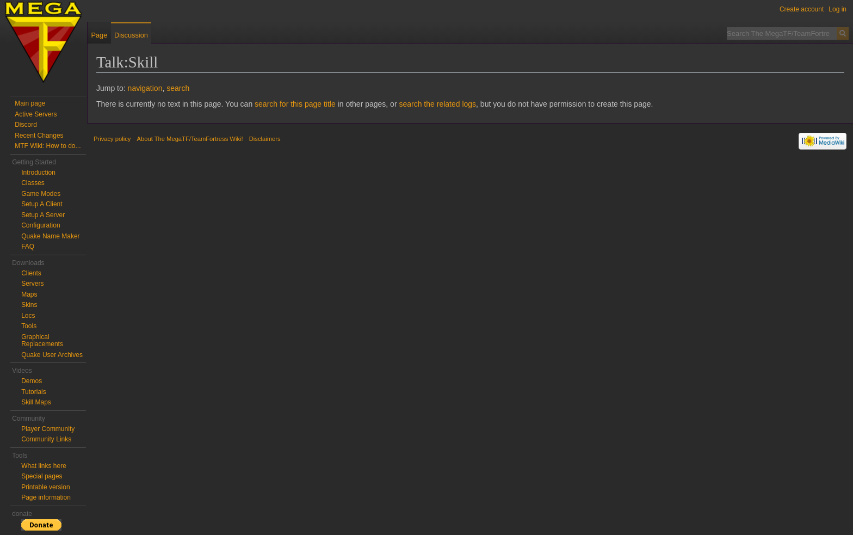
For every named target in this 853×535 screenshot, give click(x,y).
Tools (28, 326)
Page (99, 35)
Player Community (48, 429)
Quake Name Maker (50, 236)
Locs (28, 315)
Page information (46, 497)
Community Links (46, 439)
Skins (29, 305)
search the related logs (437, 104)
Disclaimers (265, 139)
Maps (29, 294)
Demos (31, 381)
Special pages (41, 476)
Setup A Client (41, 204)
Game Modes (40, 194)
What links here (43, 466)
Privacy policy (112, 139)
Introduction (38, 172)
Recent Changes (39, 135)
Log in (837, 9)
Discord (26, 124)
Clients (31, 273)
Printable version (45, 487)
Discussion (131, 35)
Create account (802, 9)
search (177, 88)
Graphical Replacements (42, 340)
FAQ (27, 246)
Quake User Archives (52, 355)
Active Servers (36, 114)
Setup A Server (43, 215)
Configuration (40, 225)
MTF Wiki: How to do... (48, 146)
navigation (145, 88)
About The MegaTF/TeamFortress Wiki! (190, 139)
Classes (33, 183)
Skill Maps (36, 402)
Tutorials (33, 392)
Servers (32, 283)
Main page (30, 103)
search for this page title (295, 104)
